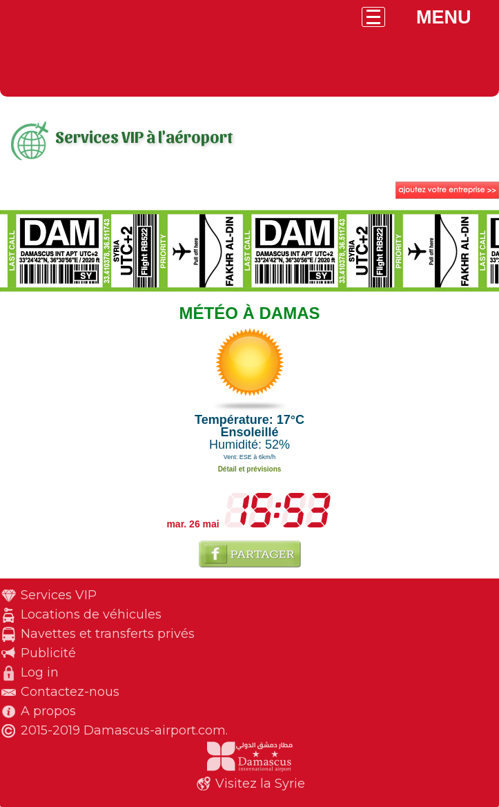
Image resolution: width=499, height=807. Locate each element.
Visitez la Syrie (260, 783)
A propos (48, 711)
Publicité (48, 653)
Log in (40, 672)
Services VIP (59, 595)
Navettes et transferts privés (108, 633)
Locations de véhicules (91, 614)
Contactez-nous (70, 691)
